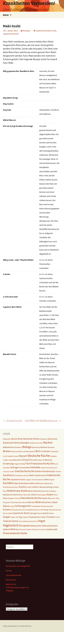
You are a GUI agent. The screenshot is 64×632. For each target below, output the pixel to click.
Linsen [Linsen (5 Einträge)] (55, 486)
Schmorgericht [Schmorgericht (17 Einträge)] (23, 506)
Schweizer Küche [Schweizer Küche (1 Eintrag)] (18, 510)
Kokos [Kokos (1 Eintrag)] (41, 483)
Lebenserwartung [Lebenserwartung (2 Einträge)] (45, 487)
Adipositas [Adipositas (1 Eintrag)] (7, 439)
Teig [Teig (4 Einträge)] (20, 517)
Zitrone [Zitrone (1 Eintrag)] (28, 529)
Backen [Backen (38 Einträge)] (47, 442)
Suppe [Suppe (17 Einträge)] (6, 516)
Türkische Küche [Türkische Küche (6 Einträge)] (10, 521)
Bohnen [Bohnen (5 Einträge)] (44, 447)
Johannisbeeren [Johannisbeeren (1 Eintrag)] (37, 479)
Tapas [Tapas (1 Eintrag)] (12, 517)
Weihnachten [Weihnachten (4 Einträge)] (36, 525)
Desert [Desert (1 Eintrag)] (16, 456)
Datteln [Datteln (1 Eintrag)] (10, 456)
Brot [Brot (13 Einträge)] (37, 451)
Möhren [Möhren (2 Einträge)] (34, 494)
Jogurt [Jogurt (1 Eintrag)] (28, 479)
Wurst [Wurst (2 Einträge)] (17, 529)
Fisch (53, 30)
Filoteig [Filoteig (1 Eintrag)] (22, 464)
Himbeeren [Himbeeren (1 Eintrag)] (19, 475)
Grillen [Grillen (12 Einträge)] (38, 471)
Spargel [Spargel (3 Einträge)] (33, 513)
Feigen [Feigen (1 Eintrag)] (16, 464)
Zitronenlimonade (13, 575)
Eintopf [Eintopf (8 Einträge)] (25, 459)
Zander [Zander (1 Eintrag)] (23, 529)
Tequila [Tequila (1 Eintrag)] (25, 517)
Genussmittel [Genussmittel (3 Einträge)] (24, 467)
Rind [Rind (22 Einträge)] (37, 502)
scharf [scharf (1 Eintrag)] (12, 506)
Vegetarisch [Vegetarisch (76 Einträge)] (10, 525)
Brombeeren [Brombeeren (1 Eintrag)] (30, 451)
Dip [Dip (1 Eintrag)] (10, 460)
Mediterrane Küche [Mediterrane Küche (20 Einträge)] (17, 490)
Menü (6, 14)
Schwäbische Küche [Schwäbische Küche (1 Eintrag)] (32, 510)
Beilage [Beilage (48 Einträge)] (26, 447)
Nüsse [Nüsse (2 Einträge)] (5, 498)
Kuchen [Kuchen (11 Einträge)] (22, 486)
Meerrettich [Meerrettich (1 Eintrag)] (46, 491)
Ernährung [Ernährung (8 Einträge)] (8, 463)
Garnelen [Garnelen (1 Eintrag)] (6, 467)
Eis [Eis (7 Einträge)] (31, 459)
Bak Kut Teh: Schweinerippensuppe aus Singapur (17, 587)
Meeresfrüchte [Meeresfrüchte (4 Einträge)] (34, 491)
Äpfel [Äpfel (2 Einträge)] (55, 529)
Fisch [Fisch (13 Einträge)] (28, 463)
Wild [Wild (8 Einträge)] (13, 529)
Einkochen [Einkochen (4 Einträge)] (16, 460)
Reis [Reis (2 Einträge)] (33, 502)
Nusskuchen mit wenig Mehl (18, 566)
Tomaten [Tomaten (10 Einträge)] (51, 516)
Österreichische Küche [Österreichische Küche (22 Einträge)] (15, 533)
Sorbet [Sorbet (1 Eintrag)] (10, 513)
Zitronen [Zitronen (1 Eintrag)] (35, 529)
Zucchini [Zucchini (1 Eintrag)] (42, 529)
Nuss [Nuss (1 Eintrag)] (56, 495)
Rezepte (26, 30)
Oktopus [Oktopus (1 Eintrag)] (11, 498)
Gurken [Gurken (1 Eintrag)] (58, 471)
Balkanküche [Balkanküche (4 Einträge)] (8, 447)
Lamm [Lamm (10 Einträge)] (35, 486)
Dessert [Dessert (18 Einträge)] (23, 456)
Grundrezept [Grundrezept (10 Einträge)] (48, 471)
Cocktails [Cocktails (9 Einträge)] (45, 451)
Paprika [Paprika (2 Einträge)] (45, 498)
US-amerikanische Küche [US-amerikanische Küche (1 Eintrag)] (28, 521)
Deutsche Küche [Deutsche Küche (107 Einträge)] (39, 456)
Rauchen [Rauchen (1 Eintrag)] (18, 502)
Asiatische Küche (43, 30)
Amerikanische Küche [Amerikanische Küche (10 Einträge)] (28, 438)
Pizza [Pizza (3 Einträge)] (12, 502)
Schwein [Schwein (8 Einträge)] (7, 509)
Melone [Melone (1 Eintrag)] (53, 491)
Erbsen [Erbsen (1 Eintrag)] (39, 460)
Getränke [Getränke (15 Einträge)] (35, 467)
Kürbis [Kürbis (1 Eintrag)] (29, 487)
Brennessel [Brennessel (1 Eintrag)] (15, 451)
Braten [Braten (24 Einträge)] (6, 451)
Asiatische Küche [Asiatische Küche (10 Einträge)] (11, 442)
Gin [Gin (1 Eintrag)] (56, 467)
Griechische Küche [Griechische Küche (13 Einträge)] (24, 471)
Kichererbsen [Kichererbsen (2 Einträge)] (24, 483)
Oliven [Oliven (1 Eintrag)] (17, 498)
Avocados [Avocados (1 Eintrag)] (39, 443)
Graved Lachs (12, 420)
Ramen (9, 570)
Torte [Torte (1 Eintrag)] (58, 517)
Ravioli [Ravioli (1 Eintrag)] (24, 502)
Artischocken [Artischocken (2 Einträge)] (52, 439)
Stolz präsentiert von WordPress (17, 626)
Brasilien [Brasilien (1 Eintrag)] (51, 447)
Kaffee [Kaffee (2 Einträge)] (46, 479)
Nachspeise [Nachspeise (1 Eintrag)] (42, 495)
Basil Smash (11, 579)
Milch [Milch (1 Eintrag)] (21, 495)
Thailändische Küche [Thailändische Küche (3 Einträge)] (37, 517)
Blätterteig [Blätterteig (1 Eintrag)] (36, 447)
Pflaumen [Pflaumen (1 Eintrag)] (51, 498)
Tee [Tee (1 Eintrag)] (16, 517)
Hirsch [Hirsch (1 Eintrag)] (26, 475)
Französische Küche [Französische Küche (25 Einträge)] (42, 463)
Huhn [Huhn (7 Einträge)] (31, 475)
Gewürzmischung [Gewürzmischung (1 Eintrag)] (47, 467)
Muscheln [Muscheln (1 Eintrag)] (27, 495)
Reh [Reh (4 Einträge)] (29, 502)
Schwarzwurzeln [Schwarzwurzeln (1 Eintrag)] (46, 506)
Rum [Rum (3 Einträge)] (49, 502)
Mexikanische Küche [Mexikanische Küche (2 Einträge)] (11, 494)
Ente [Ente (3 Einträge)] (35, 460)
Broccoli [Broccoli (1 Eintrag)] (22, 451)
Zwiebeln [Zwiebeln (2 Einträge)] (49, 529)
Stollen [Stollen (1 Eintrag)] (51, 513)
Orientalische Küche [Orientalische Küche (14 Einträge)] (30, 498)
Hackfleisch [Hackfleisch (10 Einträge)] (9, 475)
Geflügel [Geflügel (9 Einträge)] (14, 467)
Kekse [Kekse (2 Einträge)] (16, 483)
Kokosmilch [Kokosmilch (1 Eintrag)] (48, 483)
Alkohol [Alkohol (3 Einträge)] (14, 438)
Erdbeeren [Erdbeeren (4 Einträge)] (47, 460)
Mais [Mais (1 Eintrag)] (4, 491)
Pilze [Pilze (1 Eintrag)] (57, 498)
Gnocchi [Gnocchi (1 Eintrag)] (6, 471)
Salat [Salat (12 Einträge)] (54, 502)
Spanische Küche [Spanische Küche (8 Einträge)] (21, 513)
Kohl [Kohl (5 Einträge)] (37, 483)
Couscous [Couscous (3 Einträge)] (54, 451)
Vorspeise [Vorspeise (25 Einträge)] (24, 525)
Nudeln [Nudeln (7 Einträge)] (50, 494)
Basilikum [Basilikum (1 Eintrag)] (18, 447)
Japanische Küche (11, 33)
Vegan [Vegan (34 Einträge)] (41, 521)
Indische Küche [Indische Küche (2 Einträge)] (40, 475)
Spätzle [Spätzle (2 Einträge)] (45, 513)
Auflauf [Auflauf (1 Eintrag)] (32, 443)
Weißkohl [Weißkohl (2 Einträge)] (6, 529)
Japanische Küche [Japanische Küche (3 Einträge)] (18, 479)
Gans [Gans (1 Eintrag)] (56, 464)
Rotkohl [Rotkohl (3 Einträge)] (44, 502)
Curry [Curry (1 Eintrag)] (5, 456)
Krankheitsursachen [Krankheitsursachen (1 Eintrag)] (10, 487)
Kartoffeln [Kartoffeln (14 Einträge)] (8, 483)
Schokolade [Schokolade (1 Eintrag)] (35, 506)
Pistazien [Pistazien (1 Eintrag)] (6, 502)
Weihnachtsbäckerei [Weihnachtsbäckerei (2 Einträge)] (50, 526)
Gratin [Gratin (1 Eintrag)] (12, 471)
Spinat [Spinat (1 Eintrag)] (39, 513)
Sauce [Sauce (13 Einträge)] (6, 506)
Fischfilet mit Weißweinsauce (43, 420)
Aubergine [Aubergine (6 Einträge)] (24, 442)
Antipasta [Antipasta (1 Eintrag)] (43, 439)
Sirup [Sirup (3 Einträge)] (46, 509)
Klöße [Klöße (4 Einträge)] (31, 483)
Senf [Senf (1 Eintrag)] (41, 510)
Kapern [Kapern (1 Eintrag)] (52, 479)
